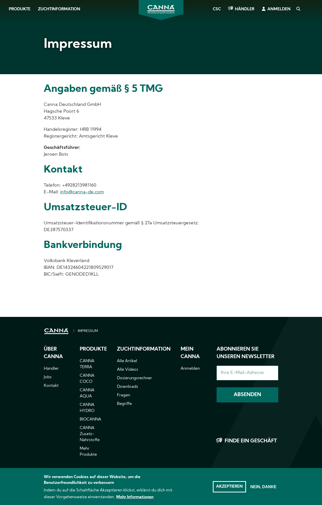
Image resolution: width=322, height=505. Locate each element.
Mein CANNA (190, 353)
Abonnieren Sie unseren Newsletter (245, 353)
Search (298, 9)
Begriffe (124, 404)
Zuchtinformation (59, 9)
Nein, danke (263, 489)
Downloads (127, 387)
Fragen (123, 395)
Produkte (19, 9)
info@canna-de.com (82, 192)
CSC (217, 9)
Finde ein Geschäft (251, 441)
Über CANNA (53, 353)
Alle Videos (127, 370)
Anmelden (279, 9)
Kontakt (51, 386)
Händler (244, 9)
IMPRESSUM (88, 331)
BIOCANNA (90, 419)
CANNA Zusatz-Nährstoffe (90, 434)
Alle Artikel (127, 361)
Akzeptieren (229, 489)
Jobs (48, 377)
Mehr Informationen (134, 500)
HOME (56, 331)
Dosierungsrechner (134, 378)
